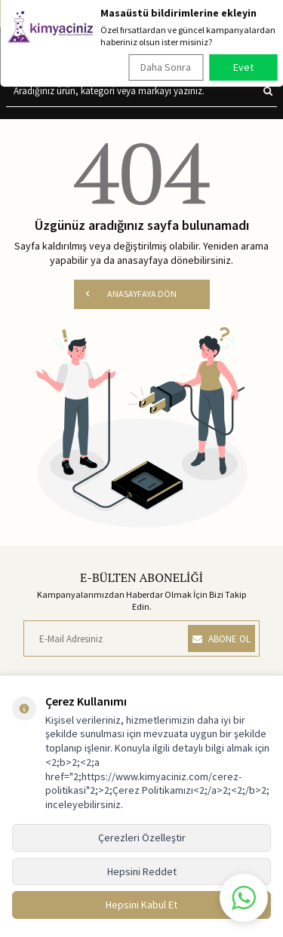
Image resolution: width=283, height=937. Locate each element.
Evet (243, 67)
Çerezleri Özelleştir (142, 837)
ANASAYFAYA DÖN (131, 293)
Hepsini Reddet (142, 871)
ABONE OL (221, 638)
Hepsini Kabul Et (141, 904)
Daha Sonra (165, 67)
